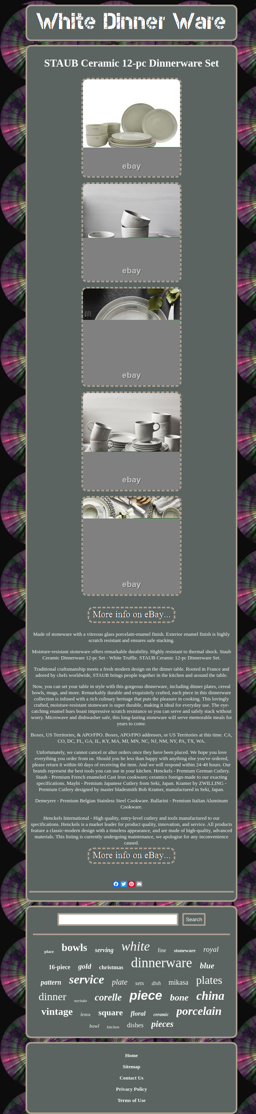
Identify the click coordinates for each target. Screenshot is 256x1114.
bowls (74, 947)
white (135, 946)
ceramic (160, 1014)
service (86, 979)
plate (120, 982)
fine (161, 950)
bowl (94, 1026)
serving (104, 950)
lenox (85, 1014)
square (110, 1012)
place (49, 951)
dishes (135, 1025)
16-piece (59, 967)
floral (138, 1013)
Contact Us (131, 1078)
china (210, 995)
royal (210, 949)
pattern (51, 982)
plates (209, 980)
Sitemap (131, 1066)
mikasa (178, 982)
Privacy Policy (131, 1089)
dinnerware (161, 962)
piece (146, 995)
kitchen (113, 1027)
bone (179, 997)
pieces (162, 1024)
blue (207, 965)
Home (131, 1055)
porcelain (199, 1010)
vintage (57, 1011)
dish (156, 983)
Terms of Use (131, 1100)
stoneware (184, 950)
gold (84, 966)
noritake (80, 1001)
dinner (52, 996)
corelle (108, 997)
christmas (111, 967)
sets (139, 983)
